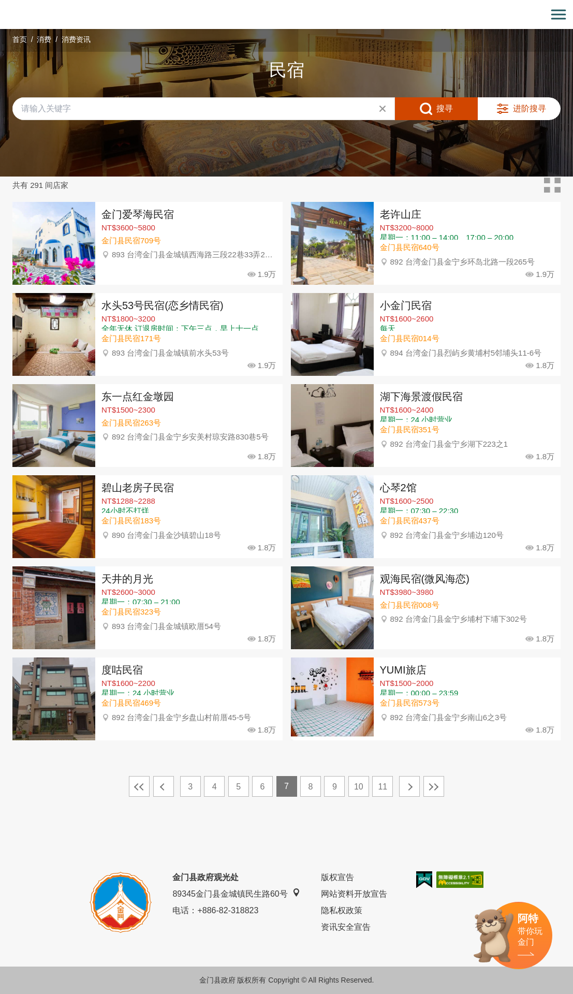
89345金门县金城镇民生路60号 (236, 893)
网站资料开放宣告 (354, 893)
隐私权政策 (341, 910)
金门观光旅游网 (287, 14)
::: (3, 6)
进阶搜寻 (529, 108)
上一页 (163, 786)
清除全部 (382, 109)
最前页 (139, 786)
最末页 (433, 786)
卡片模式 (552, 185)
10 (358, 786)
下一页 (409, 786)
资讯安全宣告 (346, 927)
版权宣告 (337, 877)
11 (382, 786)
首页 (19, 39)
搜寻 (444, 108)
